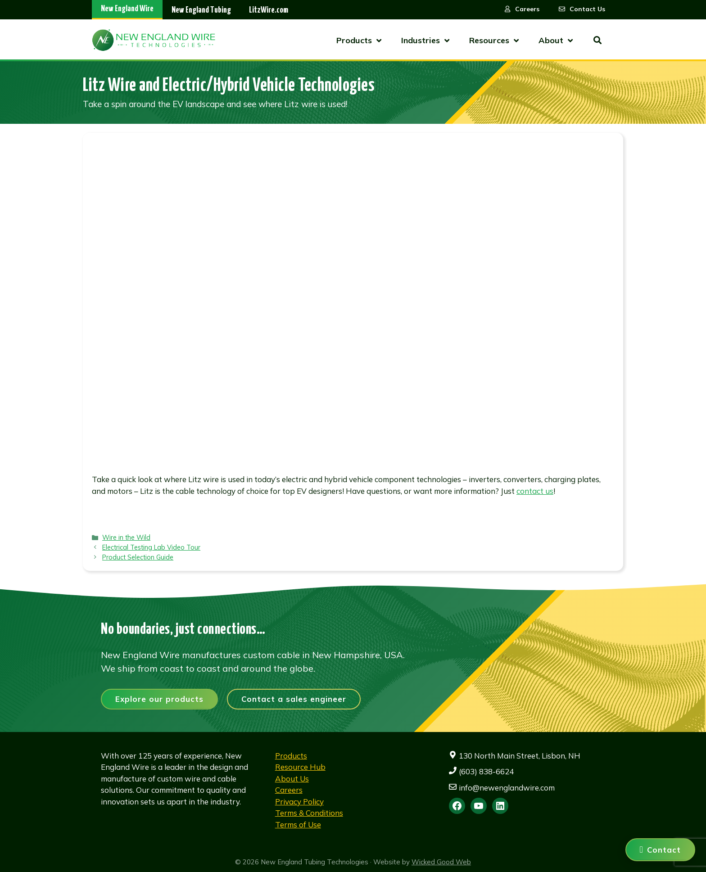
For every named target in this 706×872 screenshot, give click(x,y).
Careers (289, 790)
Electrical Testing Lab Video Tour (151, 547)
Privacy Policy (299, 801)
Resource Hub (300, 767)
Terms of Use (298, 824)
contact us (534, 491)
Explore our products (159, 699)
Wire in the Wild (126, 537)
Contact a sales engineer (293, 699)
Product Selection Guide (137, 557)
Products (291, 755)
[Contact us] (660, 849)
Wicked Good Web (441, 862)
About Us (292, 778)
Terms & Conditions (309, 813)
